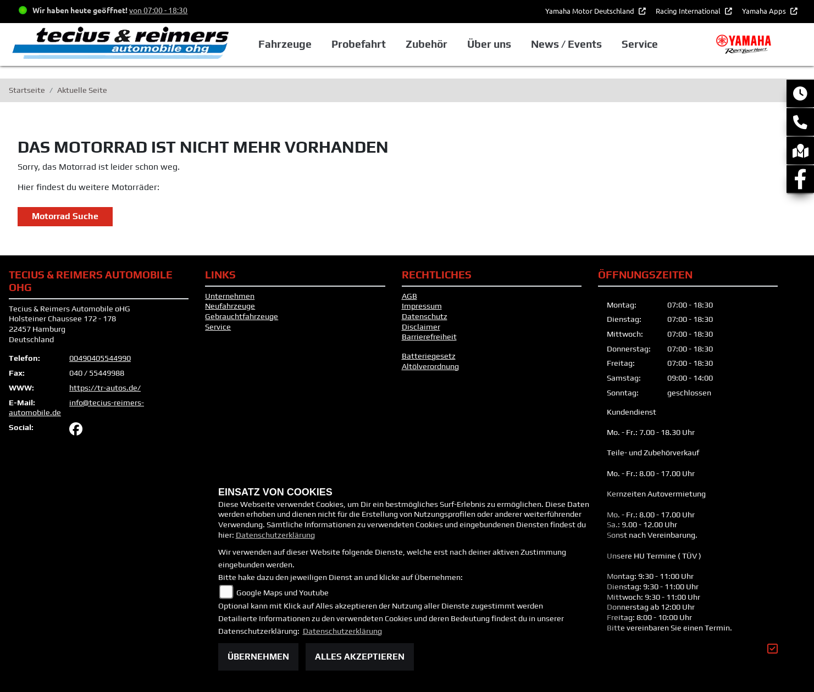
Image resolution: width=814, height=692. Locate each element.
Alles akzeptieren (360, 656)
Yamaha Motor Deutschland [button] (590, 10)
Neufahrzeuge (230, 306)
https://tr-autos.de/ (105, 387)
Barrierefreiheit (429, 336)
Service (218, 326)
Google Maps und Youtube (282, 592)
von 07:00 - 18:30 (158, 10)
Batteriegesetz (429, 355)
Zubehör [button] (426, 44)
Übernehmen (258, 656)
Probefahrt (358, 44)
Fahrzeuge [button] (285, 44)
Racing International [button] (689, 10)
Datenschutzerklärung (275, 535)
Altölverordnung (430, 366)
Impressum (422, 306)
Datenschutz (424, 316)
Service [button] (640, 44)
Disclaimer (421, 326)
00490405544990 (100, 358)
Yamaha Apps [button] (765, 10)
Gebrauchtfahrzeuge (241, 316)
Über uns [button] (489, 44)
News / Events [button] (566, 44)
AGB (409, 296)
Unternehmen (229, 296)
